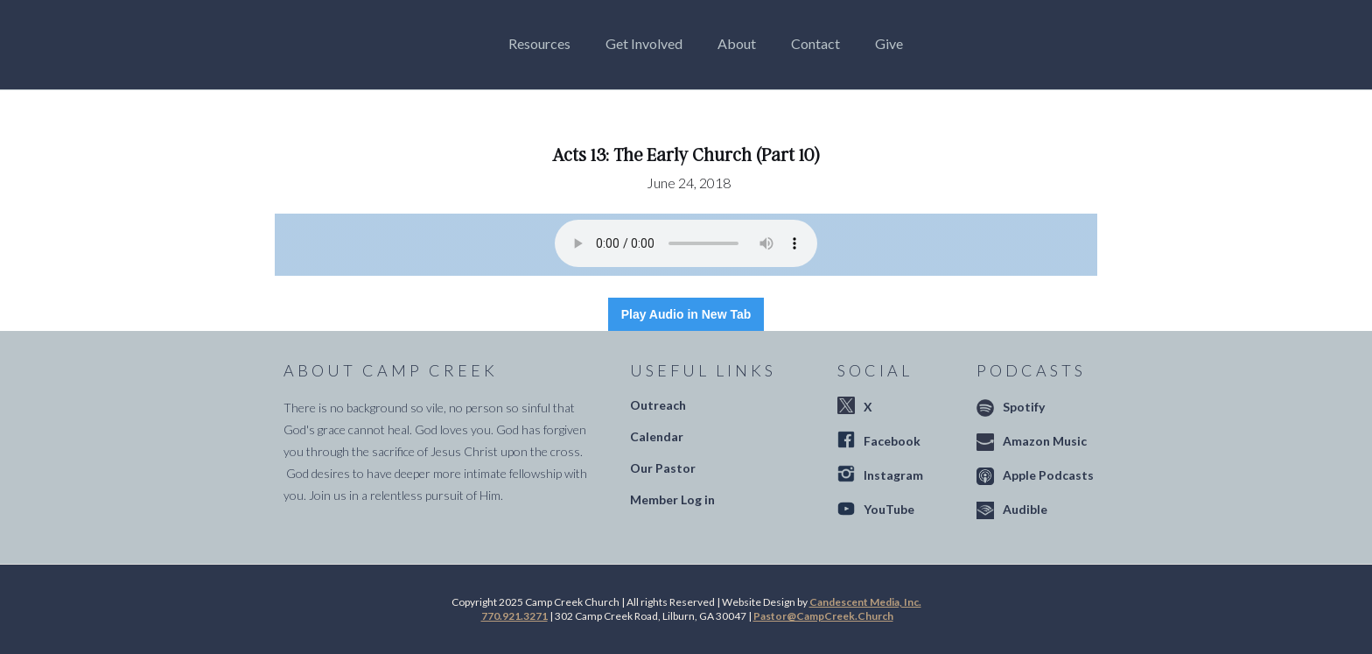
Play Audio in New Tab (686, 314)
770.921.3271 (514, 615)
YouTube (889, 509)
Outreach (658, 404)
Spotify (1024, 406)
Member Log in (672, 499)
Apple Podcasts (1048, 475)
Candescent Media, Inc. (865, 601)
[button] (543, 43)
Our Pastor (663, 468)
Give (889, 43)
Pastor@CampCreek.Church (823, 615)
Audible (1025, 509)
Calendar (656, 436)
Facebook (892, 440)
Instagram (893, 475)
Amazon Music (1045, 440)
